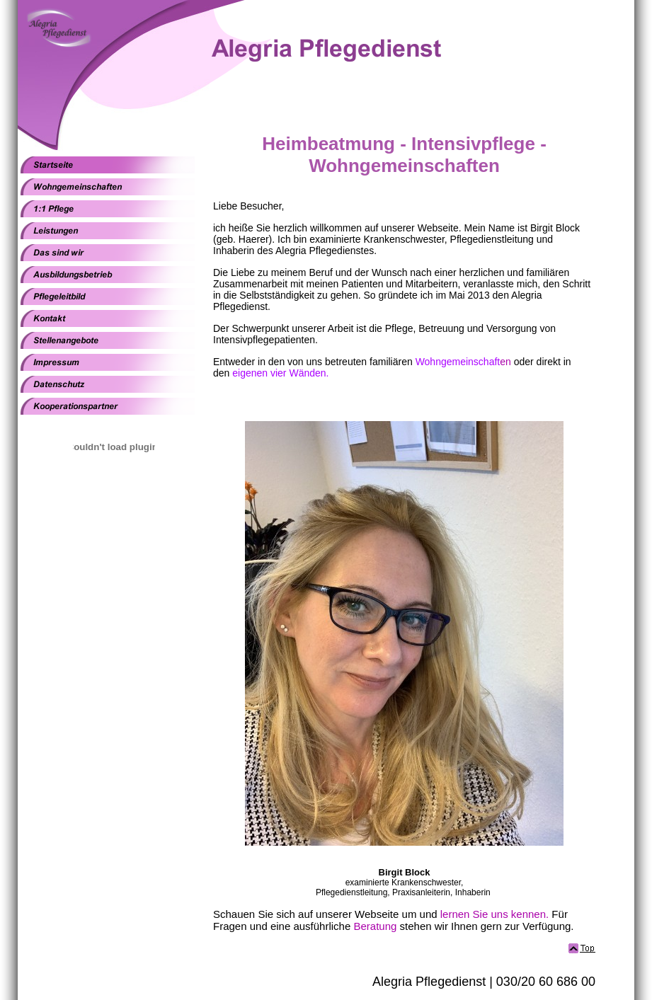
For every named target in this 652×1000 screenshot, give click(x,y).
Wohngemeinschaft (458, 361)
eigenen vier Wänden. (280, 373)
